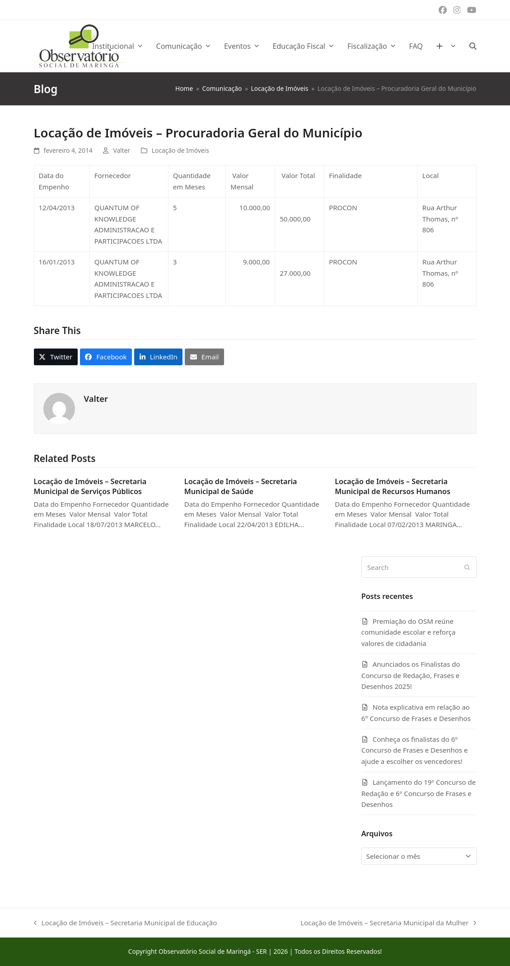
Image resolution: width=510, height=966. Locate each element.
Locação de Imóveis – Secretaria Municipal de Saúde (240, 486)
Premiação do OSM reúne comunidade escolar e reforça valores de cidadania (408, 632)
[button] (473, 46)
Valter (121, 150)
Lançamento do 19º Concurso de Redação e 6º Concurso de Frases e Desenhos (418, 793)
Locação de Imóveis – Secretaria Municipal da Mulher (388, 923)
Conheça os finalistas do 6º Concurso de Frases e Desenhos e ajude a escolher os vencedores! (414, 750)
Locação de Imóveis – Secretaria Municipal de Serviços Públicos (90, 486)
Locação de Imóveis (180, 150)
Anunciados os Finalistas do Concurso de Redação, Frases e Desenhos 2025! (410, 675)
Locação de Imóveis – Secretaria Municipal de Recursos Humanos (392, 486)
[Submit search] (467, 567)
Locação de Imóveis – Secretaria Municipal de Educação (125, 923)
